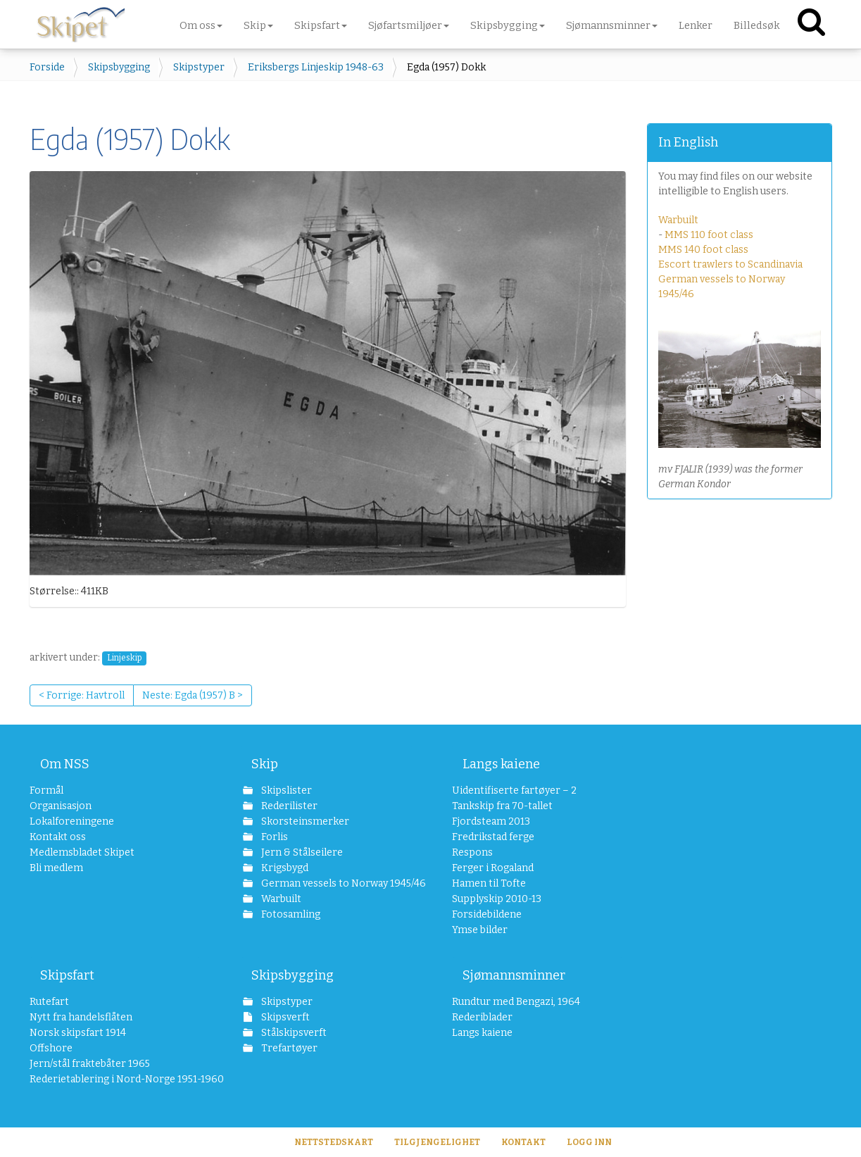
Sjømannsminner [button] (612, 25)
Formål (46, 790)
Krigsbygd (283, 868)
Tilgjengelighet (437, 1142)
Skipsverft (284, 1017)
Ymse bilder (480, 930)
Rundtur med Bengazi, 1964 (516, 1002)
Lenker (695, 25)
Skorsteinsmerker (304, 821)
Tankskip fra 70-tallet (502, 806)
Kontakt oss (58, 837)
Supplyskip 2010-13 (496, 899)
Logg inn (589, 1142)
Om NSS (64, 764)
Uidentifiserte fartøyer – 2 (514, 790)
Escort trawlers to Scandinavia (730, 264)
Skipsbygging (119, 67)
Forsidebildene (487, 914)
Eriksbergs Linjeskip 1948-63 (316, 67)
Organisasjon (61, 806)
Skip (264, 764)
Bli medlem (56, 868)
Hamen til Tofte (489, 883)
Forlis (273, 837)
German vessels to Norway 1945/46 (335, 883)
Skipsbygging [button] (507, 25)
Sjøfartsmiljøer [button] (408, 25)
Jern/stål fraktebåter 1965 (90, 1064)
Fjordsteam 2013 (491, 821)
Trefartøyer (288, 1048)
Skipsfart (67, 975)
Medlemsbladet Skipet (82, 852)
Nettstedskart (333, 1142)
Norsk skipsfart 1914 (78, 1033)
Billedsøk (757, 25)
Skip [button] (258, 25)
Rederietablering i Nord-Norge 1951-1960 (115, 1079)
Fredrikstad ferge (493, 837)
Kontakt (523, 1142)
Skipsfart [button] (320, 25)
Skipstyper (199, 67)
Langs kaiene (501, 764)
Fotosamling (289, 914)
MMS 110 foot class (709, 235)
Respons (472, 852)
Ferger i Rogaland (493, 868)
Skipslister (285, 790)
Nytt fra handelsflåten (81, 1017)
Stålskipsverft (293, 1033)
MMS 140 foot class (703, 250)
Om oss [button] (201, 25)
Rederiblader (482, 1017)
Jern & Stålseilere (301, 852)
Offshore (51, 1048)
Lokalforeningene (72, 821)
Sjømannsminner (514, 975)
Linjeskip (124, 658)
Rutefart (49, 1002)
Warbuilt (678, 220)
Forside (47, 67)
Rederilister (288, 806)
